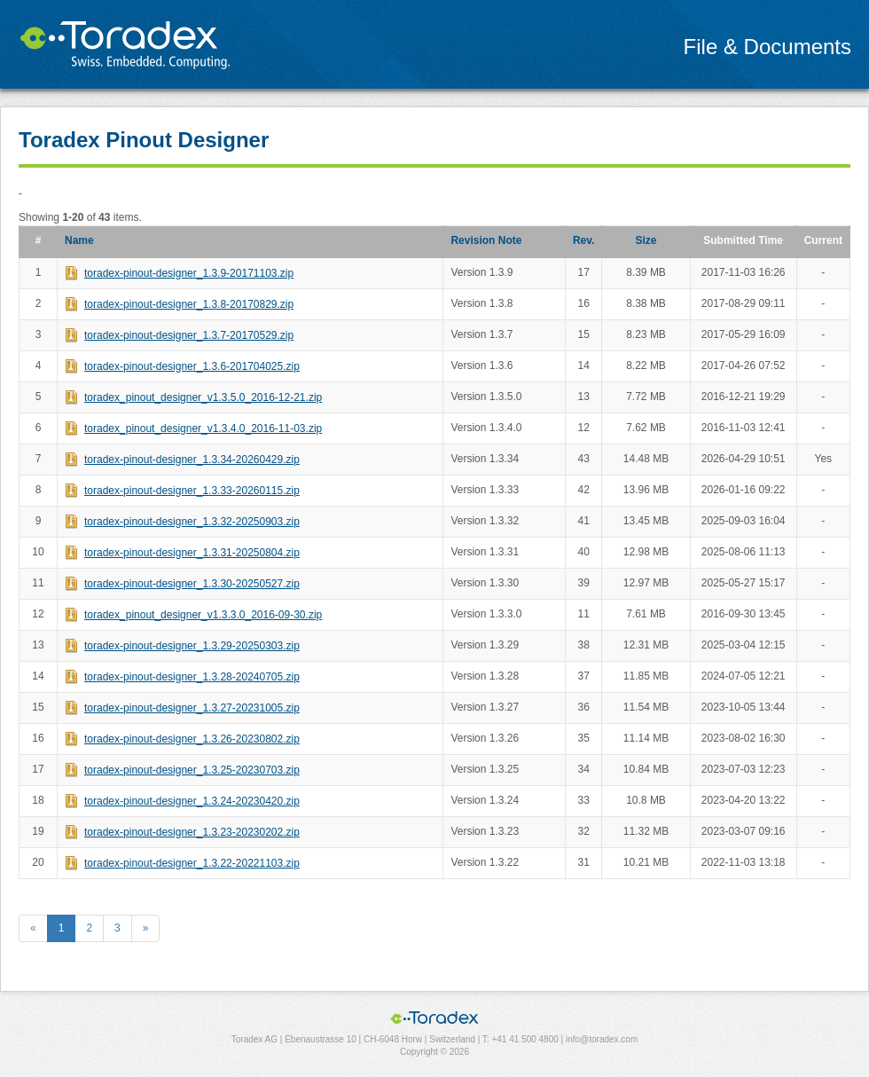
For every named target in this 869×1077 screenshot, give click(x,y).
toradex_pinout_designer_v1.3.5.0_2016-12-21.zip (203, 397)
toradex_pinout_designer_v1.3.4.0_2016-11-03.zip (203, 428)
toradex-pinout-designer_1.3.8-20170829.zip (189, 304)
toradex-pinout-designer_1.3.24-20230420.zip (192, 801)
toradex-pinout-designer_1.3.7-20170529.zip (189, 335)
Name (79, 240)
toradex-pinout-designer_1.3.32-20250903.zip (192, 521)
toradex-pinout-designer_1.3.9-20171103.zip (189, 273)
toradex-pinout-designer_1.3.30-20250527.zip (192, 584)
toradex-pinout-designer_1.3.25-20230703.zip (192, 770)
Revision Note (485, 240)
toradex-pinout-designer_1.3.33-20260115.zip (192, 490)
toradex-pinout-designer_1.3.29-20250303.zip (192, 646)
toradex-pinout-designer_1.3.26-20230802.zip (192, 739)
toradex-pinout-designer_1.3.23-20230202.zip (192, 832)
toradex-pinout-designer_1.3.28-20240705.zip (192, 677)
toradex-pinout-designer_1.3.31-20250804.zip (192, 552)
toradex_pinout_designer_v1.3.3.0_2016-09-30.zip (203, 615)
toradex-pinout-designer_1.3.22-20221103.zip (192, 863)
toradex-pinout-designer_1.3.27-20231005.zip (192, 708)
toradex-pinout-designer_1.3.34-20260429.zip (192, 459)
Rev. (583, 240)
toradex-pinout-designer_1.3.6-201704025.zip (192, 366)
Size (646, 240)
